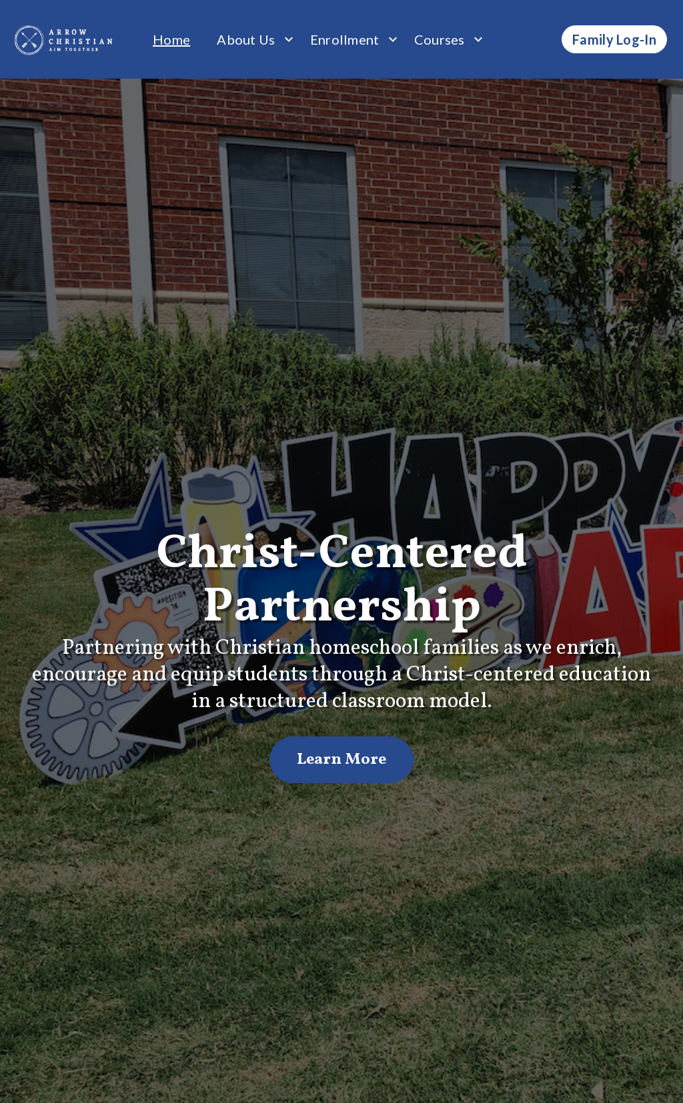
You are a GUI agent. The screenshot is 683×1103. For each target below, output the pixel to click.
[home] (64, 39)
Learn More (341, 759)
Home (171, 39)
